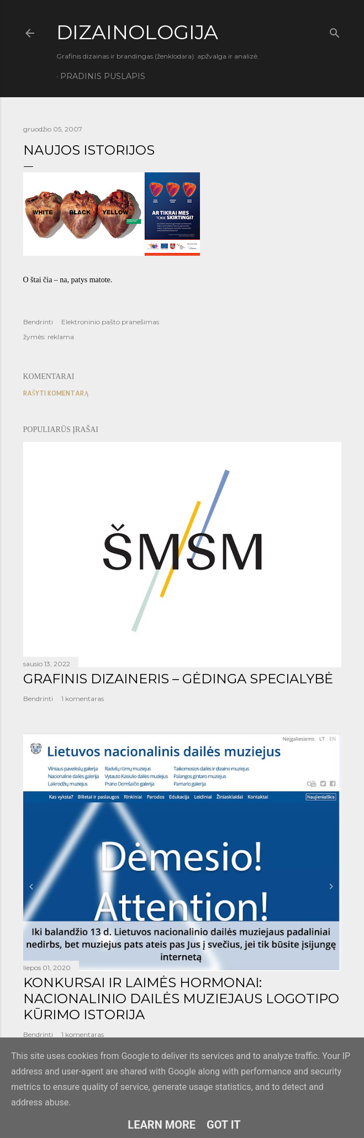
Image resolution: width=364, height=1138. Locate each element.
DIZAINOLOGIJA (137, 32)
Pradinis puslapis (102, 76)
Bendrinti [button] (38, 322)
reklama (61, 337)
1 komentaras (82, 698)
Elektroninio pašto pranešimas (110, 322)
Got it (224, 1124)
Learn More (162, 1124)
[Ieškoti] (334, 31)
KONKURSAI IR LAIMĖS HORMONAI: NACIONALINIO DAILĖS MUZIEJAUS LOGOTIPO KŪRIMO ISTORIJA (181, 998)
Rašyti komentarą (56, 393)
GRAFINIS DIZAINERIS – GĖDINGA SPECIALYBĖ (178, 679)
